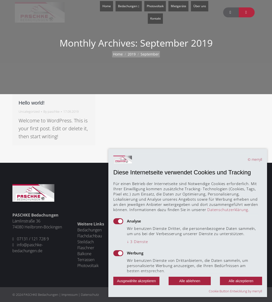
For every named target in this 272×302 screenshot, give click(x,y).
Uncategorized (29, 111)
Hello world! (31, 103)
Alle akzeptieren (241, 281)
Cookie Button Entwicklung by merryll (235, 291)
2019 (132, 54)
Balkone (84, 253)
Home (118, 54)
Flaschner (85, 247)
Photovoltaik (88, 265)
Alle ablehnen (189, 281)
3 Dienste (137, 241)
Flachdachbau (89, 236)
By (51, 111)
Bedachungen (89, 230)
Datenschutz (90, 294)
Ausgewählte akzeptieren (136, 281)
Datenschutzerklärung (227, 209)
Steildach (85, 242)
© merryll (255, 159)
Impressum (69, 294)
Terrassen (85, 259)
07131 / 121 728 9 (33, 239)
